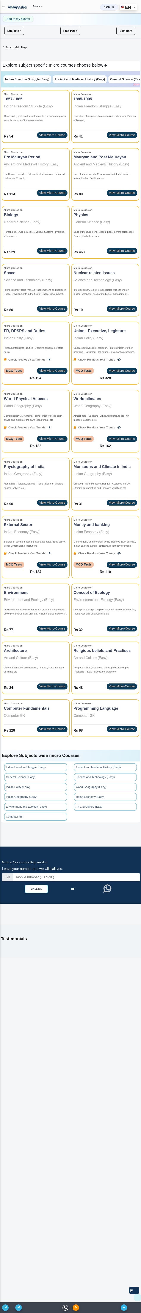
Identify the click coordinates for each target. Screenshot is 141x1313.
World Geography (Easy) (91, 787)
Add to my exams (18, 19)
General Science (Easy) (21, 777)
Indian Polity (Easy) (18, 787)
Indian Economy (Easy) (90, 796)
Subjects (13, 30)
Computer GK (14, 816)
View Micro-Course (52, 135)
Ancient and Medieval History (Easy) (80, 79)
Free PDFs (70, 30)
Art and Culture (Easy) (89, 806)
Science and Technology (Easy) (95, 777)
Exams (37, 6)
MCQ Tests (14, 370)
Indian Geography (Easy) (21, 796)
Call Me (36, 888)
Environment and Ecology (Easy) (26, 806)
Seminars (125, 30)
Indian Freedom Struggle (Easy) (27, 79)
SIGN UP (109, 7)
